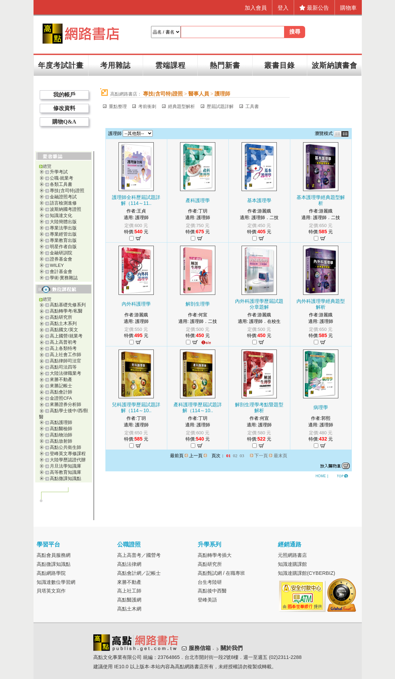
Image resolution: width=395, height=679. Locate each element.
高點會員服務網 (53, 555)
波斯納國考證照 (65, 209)
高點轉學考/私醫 (66, 311)
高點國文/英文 (64, 329)
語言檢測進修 (63, 203)
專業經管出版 (63, 234)
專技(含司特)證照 (67, 190)
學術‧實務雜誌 (64, 277)
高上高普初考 (63, 342)
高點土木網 (129, 609)
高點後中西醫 (212, 591)
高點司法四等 (63, 367)
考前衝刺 (147, 106)
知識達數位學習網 (56, 582)
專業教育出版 (63, 240)
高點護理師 (61, 422)
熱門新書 (225, 65)
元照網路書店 (292, 555)
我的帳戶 (64, 95)
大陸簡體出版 (63, 221)
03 (242, 455)
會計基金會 (61, 271)
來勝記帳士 (61, 385)
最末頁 (280, 455)
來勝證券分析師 (65, 404)
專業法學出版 (63, 227)
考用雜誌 (115, 65)
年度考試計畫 (61, 65)
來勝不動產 (61, 379)
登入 (283, 8)
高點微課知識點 (65, 478)
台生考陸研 (210, 582)
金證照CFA (61, 398)
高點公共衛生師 (65, 447)
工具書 (252, 106)
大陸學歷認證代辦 (68, 459)
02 (235, 455)
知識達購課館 (292, 564)
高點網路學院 (51, 573)
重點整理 (118, 106)
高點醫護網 (129, 600)
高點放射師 (61, 441)
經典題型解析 (181, 106)
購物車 (348, 8)
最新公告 (314, 8)
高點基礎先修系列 (68, 304)
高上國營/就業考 (66, 335)
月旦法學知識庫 (65, 466)
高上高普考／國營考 (139, 555)
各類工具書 (61, 184)
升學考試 (59, 171)
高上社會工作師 (65, 354)
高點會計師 (61, 392)
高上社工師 (129, 591)
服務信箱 (200, 648)
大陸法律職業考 (65, 373)
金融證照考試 (63, 196)
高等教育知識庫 (65, 472)
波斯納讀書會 (334, 65)
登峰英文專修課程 (68, 453)
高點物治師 (61, 434)
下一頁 (261, 455)
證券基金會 (61, 259)
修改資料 (64, 108)
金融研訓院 (61, 252)
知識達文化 (61, 215)
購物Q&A (64, 122)
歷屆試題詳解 (220, 106)
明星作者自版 (63, 246)
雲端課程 (170, 65)
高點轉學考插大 (215, 555)
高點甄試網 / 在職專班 (221, 573)
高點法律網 (129, 564)
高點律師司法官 (65, 360)
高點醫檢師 (61, 428)
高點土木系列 (63, 323)
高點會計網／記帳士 (139, 573)
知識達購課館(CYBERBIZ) (306, 573)
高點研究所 (61, 317)
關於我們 (231, 648)
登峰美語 (207, 600)
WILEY (57, 265)
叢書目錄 (279, 65)
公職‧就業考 (61, 178)
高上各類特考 (63, 348)
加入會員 (256, 8)
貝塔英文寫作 (51, 591)
